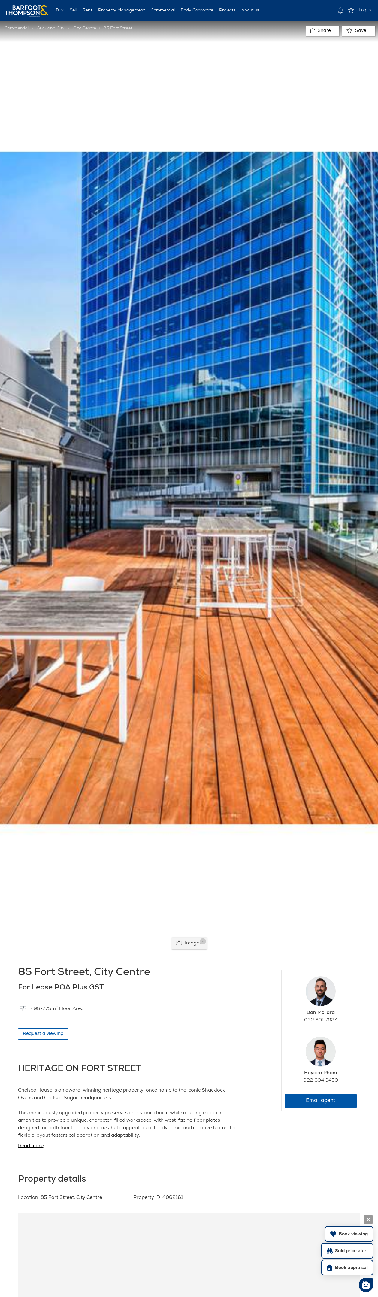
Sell (73, 10)
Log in (365, 10)
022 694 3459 (320, 1080)
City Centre (84, 28)
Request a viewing (43, 1034)
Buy (60, 10)
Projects (227, 10)
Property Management (121, 10)
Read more (31, 1146)
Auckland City (51, 28)
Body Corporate (197, 10)
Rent (87, 10)
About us (250, 10)
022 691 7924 (320, 1020)
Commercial (163, 10)
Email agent (320, 1100)
